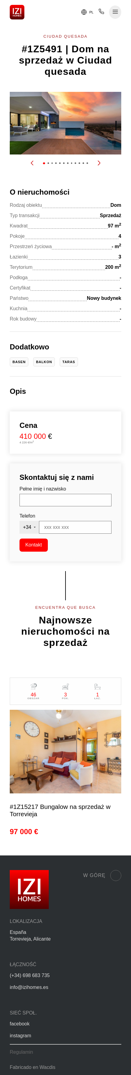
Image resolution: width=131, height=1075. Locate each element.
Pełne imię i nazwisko (42, 488)
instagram (20, 1035)
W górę (102, 875)
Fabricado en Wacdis (32, 1067)
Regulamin (21, 1052)
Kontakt (33, 544)
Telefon (27, 515)
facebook (20, 1023)
